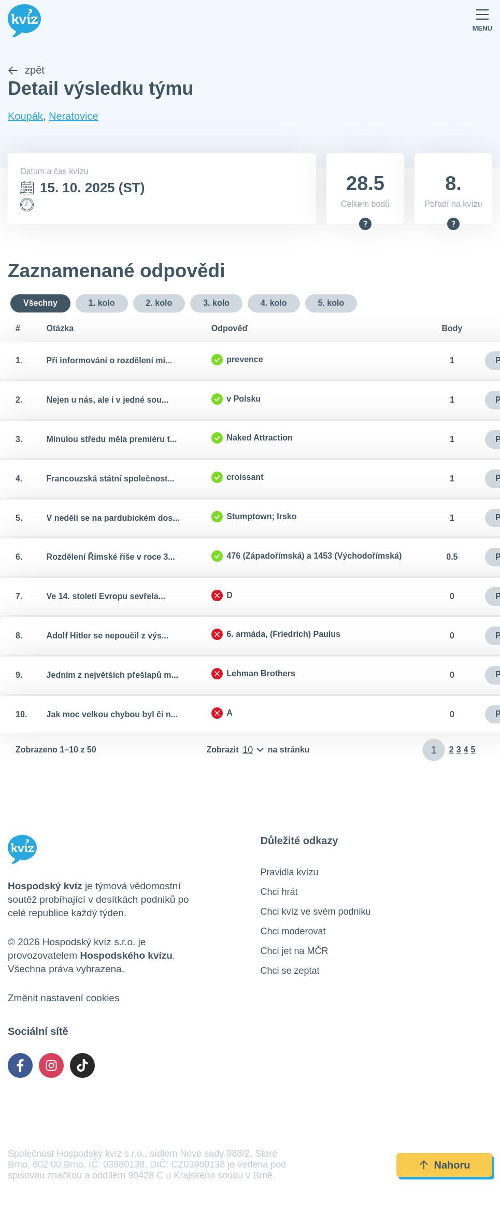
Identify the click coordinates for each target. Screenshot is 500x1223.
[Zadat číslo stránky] (434, 750)
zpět (26, 70)
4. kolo (274, 302)
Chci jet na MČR (294, 951)
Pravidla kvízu (290, 873)
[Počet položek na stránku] (257, 750)
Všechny (40, 302)
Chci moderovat (293, 932)
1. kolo (102, 302)
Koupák (25, 116)
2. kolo (159, 302)
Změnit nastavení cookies (63, 998)
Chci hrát (279, 892)
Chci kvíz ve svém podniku (316, 912)
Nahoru (444, 1165)
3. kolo (216, 302)
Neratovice (73, 116)
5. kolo (331, 302)
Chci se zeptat (290, 971)
